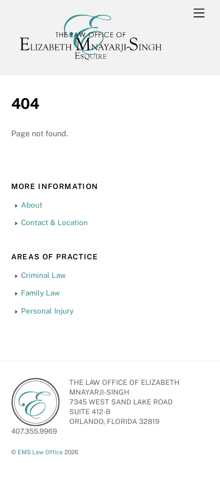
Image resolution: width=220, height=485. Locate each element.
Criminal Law (43, 275)
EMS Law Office (40, 452)
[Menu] (199, 13)
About (31, 205)
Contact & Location (54, 222)
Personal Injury (47, 311)
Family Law (40, 293)
